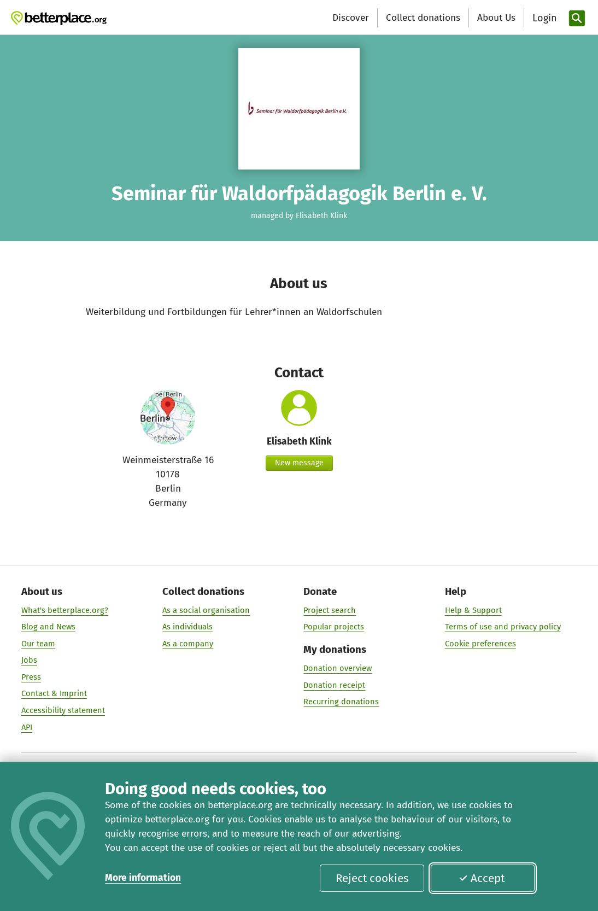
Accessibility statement (63, 710)
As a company (187, 644)
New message (299, 463)
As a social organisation (206, 610)
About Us (496, 18)
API (26, 727)
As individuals (187, 627)
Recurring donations (341, 701)
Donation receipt (335, 685)
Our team (38, 644)
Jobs (29, 660)
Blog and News (48, 627)
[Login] (543, 18)
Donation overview (338, 668)
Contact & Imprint (54, 693)
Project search (330, 610)
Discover (350, 18)
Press (31, 677)
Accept (482, 878)
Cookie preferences (480, 644)
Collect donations (423, 18)
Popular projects (334, 627)
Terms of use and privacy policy (503, 627)
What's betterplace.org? (64, 610)
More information (143, 878)
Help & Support (473, 610)
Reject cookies (372, 878)
